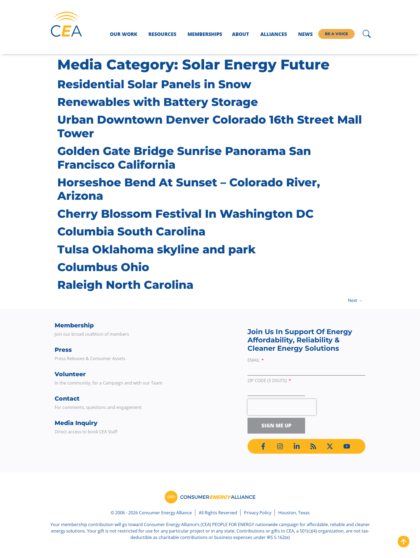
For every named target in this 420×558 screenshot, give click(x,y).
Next (355, 300)
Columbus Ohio (103, 267)
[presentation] (282, 407)
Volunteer (70, 374)
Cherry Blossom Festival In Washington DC (185, 214)
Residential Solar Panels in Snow (154, 84)
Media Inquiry (76, 423)
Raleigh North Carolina (125, 285)
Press (63, 349)
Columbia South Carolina (131, 231)
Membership (74, 325)
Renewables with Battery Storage (157, 102)
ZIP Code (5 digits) (268, 380)
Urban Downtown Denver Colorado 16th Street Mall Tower (209, 126)
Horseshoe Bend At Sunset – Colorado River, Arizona (188, 189)
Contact (67, 398)
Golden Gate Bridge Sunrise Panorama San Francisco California (184, 157)
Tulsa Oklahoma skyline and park (156, 249)
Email (254, 360)
